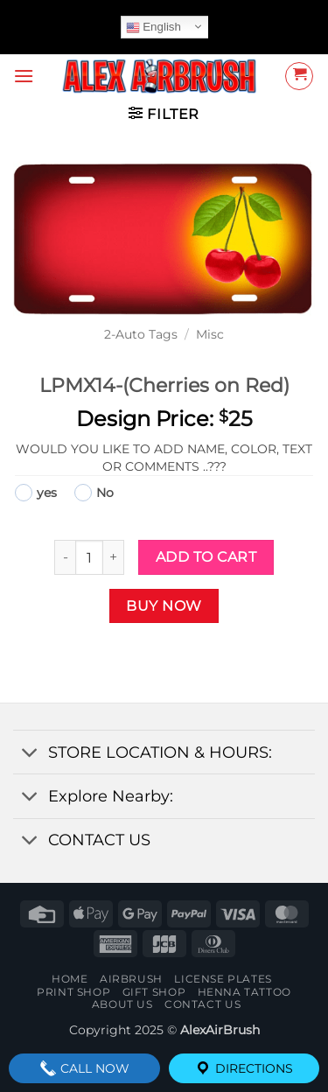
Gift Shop (154, 991)
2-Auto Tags (141, 334)
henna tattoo (244, 991)
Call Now (84, 1068)
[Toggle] (30, 754)
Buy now (163, 606)
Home (69, 978)
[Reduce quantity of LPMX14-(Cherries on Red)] (64, 557)
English (153, 27)
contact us (202, 1004)
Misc (210, 334)
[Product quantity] (89, 557)
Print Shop (73, 991)
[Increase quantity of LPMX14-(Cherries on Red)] (113, 557)
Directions (243, 1068)
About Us (122, 1004)
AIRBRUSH (131, 978)
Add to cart (206, 557)
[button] (23, 75)
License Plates (223, 978)
